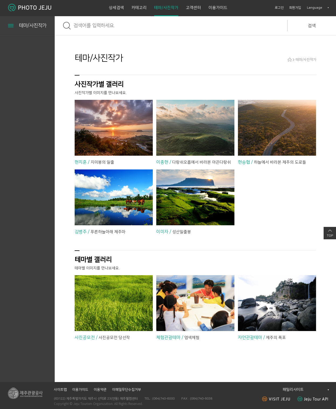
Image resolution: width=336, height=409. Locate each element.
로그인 (279, 7)
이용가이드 (218, 7)
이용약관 (100, 389)
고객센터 (193, 7)
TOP (330, 235)
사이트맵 (60, 389)
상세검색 (116, 7)
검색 (312, 25)
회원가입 (295, 7)
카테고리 (139, 7)
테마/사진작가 (166, 7)
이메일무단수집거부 (126, 389)
